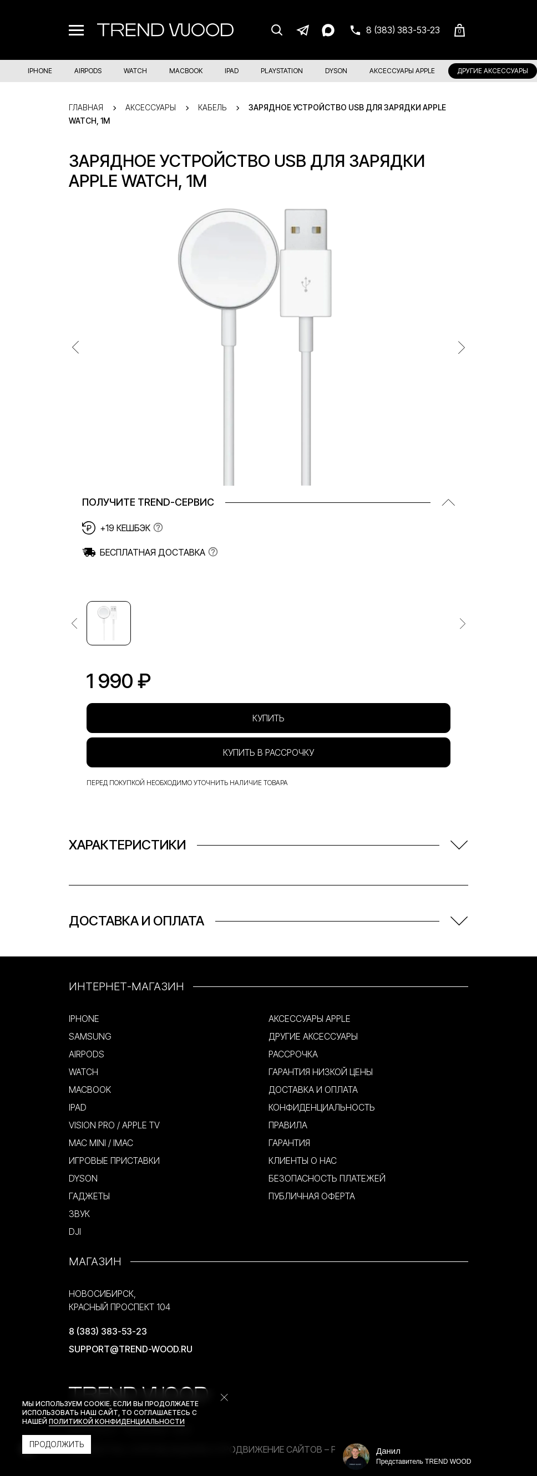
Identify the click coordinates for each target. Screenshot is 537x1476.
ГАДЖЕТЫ (89, 1196)
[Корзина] (459, 30)
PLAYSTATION (282, 71)
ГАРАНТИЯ (289, 1142)
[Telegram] (302, 30)
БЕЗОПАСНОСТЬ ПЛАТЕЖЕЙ (327, 1178)
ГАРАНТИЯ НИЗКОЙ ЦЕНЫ (320, 1071)
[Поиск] (277, 30)
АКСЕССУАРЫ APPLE (402, 71)
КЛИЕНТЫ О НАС (302, 1160)
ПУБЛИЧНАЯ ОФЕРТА (311, 1196)
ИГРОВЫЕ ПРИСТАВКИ (114, 1160)
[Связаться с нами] (394, 30)
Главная (86, 107)
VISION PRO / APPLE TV (114, 1125)
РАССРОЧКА (293, 1054)
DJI (75, 1231)
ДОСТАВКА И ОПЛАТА (313, 1089)
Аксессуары (150, 107)
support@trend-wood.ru (130, 1349)
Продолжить (56, 1444)
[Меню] (76, 30)
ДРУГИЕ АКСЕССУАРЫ (492, 71)
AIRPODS (88, 71)
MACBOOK (185, 71)
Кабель (212, 107)
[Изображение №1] (109, 623)
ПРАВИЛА (287, 1125)
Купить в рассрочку (268, 752)
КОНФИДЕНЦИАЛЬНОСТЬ (321, 1107)
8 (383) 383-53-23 (108, 1331)
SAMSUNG (90, 1036)
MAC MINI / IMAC (101, 1142)
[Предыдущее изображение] (74, 623)
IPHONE (40, 71)
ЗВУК (79, 1213)
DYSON (336, 71)
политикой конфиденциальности (117, 1421)
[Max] (328, 30)
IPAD (232, 71)
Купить (268, 718)
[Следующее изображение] (462, 623)
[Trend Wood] (165, 30)
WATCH (135, 71)
